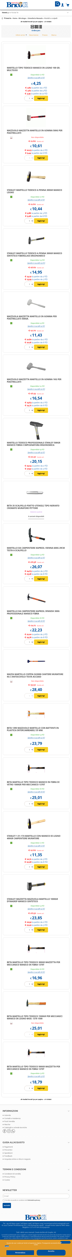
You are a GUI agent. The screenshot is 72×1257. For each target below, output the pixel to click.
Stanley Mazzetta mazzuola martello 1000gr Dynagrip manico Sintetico (32, 900)
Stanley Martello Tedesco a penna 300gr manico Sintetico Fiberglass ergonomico (34, 254)
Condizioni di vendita (12, 1174)
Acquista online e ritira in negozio (17, 1159)
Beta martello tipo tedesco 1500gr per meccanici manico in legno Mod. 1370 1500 (34, 1017)
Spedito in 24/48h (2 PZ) (36, 78)
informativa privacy (34, 1200)
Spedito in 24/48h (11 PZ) (36, 389)
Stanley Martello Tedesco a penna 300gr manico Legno (34, 191)
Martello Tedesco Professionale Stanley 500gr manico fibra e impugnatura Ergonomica (33, 444)
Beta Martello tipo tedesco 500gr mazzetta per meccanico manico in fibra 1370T (33, 1067)
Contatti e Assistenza (12, 1118)
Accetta (51, 1251)
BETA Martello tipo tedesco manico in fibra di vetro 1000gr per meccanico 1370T (33, 783)
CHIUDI (65, 1242)
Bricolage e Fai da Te (10, 13)
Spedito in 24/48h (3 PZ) (36, 1076)
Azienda (7, 1115)
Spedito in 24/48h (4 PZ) (36, 326)
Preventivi (8, 1150)
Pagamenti (8, 1147)
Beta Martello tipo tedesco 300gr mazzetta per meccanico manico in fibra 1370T (33, 963)
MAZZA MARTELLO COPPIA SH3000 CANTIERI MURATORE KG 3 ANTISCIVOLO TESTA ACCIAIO (35, 675)
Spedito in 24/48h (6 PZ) (36, 621)
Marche (7, 1124)
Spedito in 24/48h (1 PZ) (36, 846)
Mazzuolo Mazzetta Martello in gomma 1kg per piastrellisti (34, 380)
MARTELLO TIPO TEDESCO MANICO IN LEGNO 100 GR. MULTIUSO (33, 69)
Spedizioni (8, 1153)
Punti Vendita (9, 1121)
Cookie (7, 1246)
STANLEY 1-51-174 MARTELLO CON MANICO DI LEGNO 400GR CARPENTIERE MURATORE (33, 837)
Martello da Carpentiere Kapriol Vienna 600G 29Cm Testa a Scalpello (36, 549)
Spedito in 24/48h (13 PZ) (36, 263)
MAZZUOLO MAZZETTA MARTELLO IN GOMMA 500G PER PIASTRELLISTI (34, 131)
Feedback (8, 1156)
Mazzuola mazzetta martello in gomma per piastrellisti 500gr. (32, 317)
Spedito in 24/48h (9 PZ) (36, 452)
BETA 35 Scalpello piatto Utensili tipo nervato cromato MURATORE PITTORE (33, 507)
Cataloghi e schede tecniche (15, 1127)
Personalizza (20, 1253)
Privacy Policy (9, 1177)
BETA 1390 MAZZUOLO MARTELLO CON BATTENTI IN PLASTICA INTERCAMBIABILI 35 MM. (33, 729)
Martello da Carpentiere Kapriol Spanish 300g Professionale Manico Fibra (33, 612)
